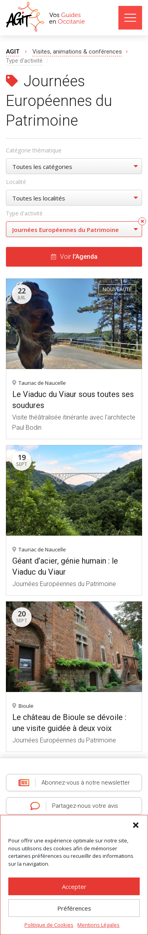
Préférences (74, 908)
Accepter (74, 886)
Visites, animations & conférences (77, 51)
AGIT (12, 51)
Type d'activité (24, 213)
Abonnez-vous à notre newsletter (74, 782)
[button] (136, 825)
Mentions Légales (98, 924)
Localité (16, 182)
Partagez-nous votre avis (74, 805)
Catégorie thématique (34, 150)
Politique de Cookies (48, 924)
